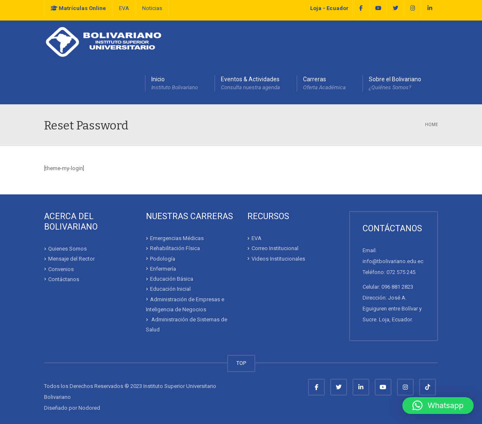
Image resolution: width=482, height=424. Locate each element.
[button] (438, 405)
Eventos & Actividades (250, 84)
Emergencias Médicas (177, 238)
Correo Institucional (274, 248)
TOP (241, 363)
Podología (162, 258)
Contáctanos (63, 279)
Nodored (89, 408)
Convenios (61, 269)
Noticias (152, 8)
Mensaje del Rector (71, 259)
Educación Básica (171, 279)
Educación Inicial (170, 289)
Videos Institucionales (278, 258)
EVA (124, 8)
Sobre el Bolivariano (395, 84)
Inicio (174, 84)
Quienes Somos (67, 249)
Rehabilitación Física (175, 248)
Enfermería (163, 269)
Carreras (324, 84)
